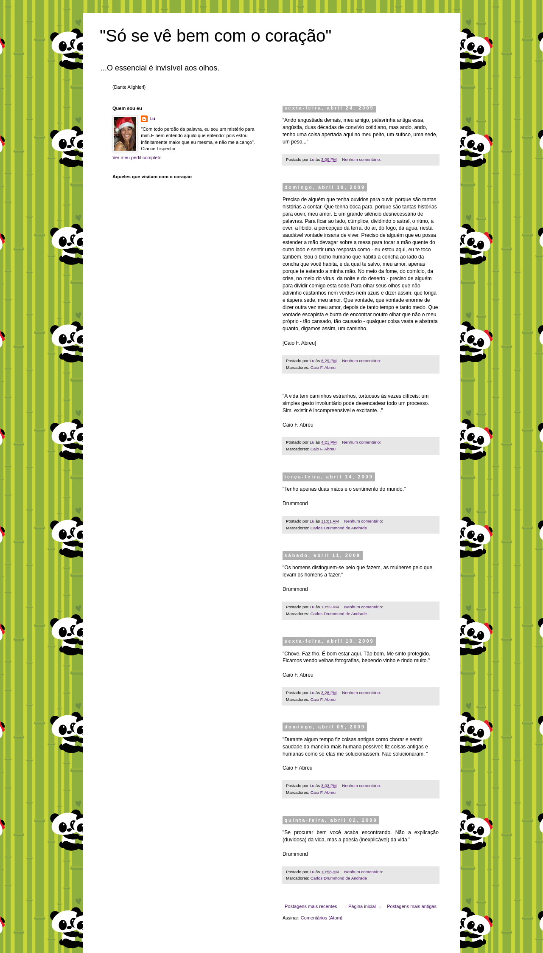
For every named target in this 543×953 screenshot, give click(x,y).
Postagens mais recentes (311, 906)
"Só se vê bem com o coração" (215, 35)
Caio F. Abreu (323, 367)
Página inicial (362, 906)
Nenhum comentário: (362, 159)
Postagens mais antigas (412, 906)
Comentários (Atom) (321, 917)
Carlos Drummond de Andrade (339, 528)
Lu (152, 118)
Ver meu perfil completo (137, 157)
